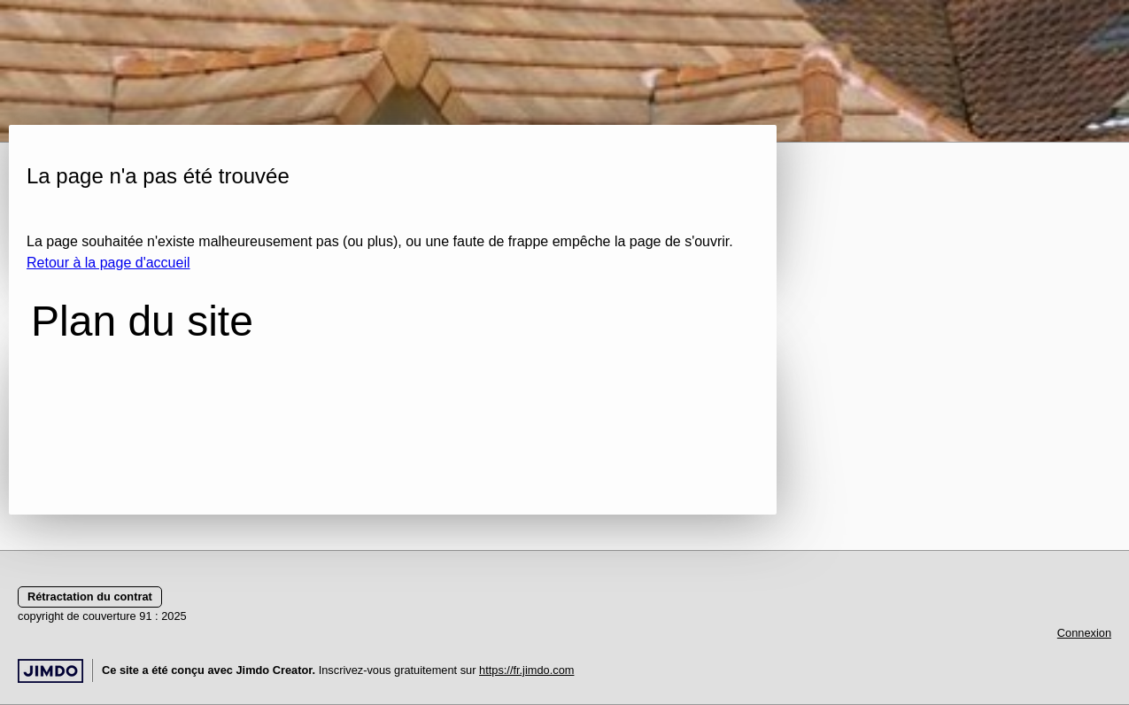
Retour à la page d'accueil (108, 262)
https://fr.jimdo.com (526, 670)
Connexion (1084, 632)
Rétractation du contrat (89, 596)
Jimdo (50, 671)
